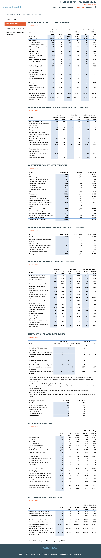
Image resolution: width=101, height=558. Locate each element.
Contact (89, 7)
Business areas (11, 20)
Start (54, 7)
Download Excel (33, 25)
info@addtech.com (76, 554)
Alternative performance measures (15, 33)
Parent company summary (15, 28)
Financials (80, 7)
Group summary (12, 24)
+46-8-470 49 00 (35, 554)
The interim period (66, 7)
